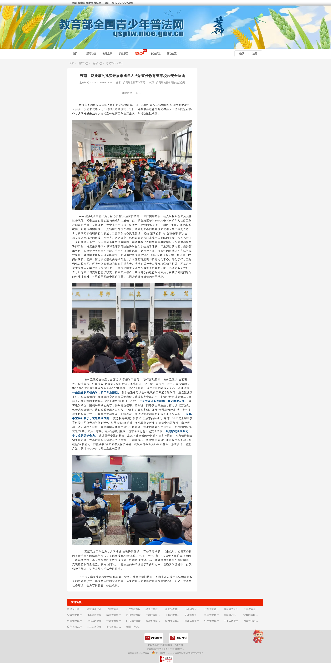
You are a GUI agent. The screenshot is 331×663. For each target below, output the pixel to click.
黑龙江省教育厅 (154, 609)
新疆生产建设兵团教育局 (135, 627)
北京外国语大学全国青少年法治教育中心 (165, 649)
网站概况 (152, 645)
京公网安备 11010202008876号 (167, 653)
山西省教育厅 (192, 609)
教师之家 (107, 53)
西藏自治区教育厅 (233, 615)
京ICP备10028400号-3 (193, 653)
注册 (254, 53)
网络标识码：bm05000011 (139, 653)
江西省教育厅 (211, 621)
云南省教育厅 (250, 609)
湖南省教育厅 (94, 615)
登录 (241, 53)
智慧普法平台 (94, 609)
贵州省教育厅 (133, 615)
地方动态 (97, 63)
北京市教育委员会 (115, 609)
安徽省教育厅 (74, 615)
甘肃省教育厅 (113, 621)
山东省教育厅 (133, 609)
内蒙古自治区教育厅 (252, 621)
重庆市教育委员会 (115, 627)
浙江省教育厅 (192, 621)
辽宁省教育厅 (74, 627)
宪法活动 (139, 53)
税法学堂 (156, 53)
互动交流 (172, 53)
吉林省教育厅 (94, 627)
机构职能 (162, 645)
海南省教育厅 (211, 615)
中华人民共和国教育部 (76, 609)
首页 (75, 53)
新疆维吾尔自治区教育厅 (155, 621)
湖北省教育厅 (172, 609)
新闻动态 (91, 53)
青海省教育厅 (231, 609)
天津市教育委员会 (194, 615)
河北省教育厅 (94, 621)
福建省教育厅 (113, 615)
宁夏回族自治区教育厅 (252, 615)
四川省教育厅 (231, 621)
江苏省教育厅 (211, 609)
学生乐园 (123, 53)
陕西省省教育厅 (173, 621)
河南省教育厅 (74, 621)
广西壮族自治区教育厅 (155, 615)
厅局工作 (111, 63)
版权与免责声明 (175, 645)
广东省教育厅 (133, 621)
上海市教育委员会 (174, 615)
